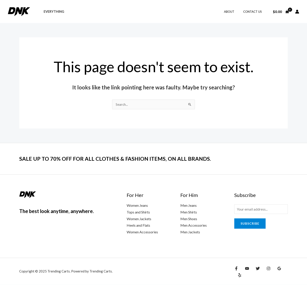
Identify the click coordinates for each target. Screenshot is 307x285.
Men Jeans (188, 205)
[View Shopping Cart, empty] (281, 11)
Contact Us (254, 11)
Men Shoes (188, 219)
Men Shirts (188, 212)
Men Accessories (193, 225)
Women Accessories (142, 232)
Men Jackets (190, 232)
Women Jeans (137, 205)
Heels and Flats (138, 225)
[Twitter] (256, 272)
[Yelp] (284, 272)
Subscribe (250, 224)
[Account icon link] (297, 12)
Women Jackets (139, 219)
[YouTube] (246, 272)
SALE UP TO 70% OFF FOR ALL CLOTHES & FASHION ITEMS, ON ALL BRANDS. (123, 158)
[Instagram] (265, 272)
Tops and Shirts (138, 212)
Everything (52, 11)
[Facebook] (236, 272)
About (234, 11)
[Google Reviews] (275, 272)
